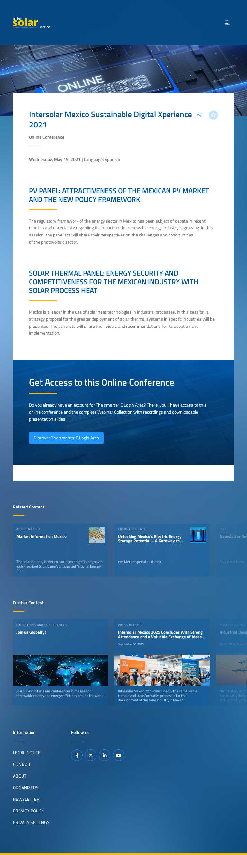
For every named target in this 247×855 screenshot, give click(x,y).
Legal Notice (27, 752)
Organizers (26, 787)
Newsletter (26, 799)
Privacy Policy (28, 810)
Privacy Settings (31, 822)
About (19, 776)
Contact (22, 764)
